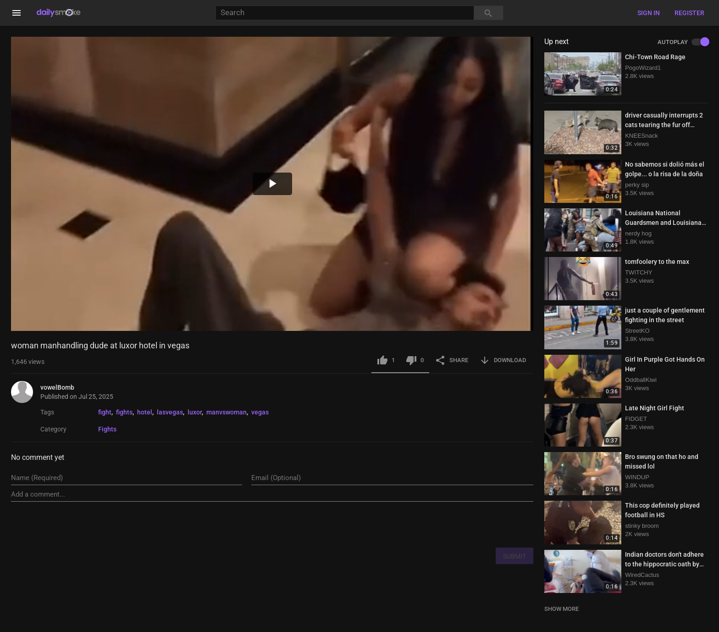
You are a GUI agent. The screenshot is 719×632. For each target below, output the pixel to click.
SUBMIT (514, 556)
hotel (144, 412)
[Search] (345, 13)
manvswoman (226, 412)
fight (104, 412)
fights (124, 412)
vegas (260, 412)
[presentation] (463, 524)
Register (689, 13)
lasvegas (170, 412)
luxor (195, 412)
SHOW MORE (561, 609)
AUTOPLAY (683, 42)
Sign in (648, 13)
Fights (107, 429)
